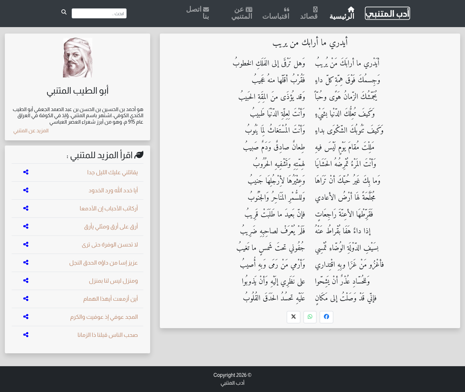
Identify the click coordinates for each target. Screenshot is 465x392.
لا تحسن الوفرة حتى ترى (110, 244)
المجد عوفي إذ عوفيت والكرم (104, 317)
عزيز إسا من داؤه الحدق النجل (103, 262)
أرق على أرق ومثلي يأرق (111, 226)
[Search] (99, 13)
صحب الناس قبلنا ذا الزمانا (108, 335)
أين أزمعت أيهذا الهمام (110, 299)
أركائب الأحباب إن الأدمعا (109, 208)
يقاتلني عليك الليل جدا (112, 172)
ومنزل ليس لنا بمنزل (113, 280)
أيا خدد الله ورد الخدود (113, 190)
